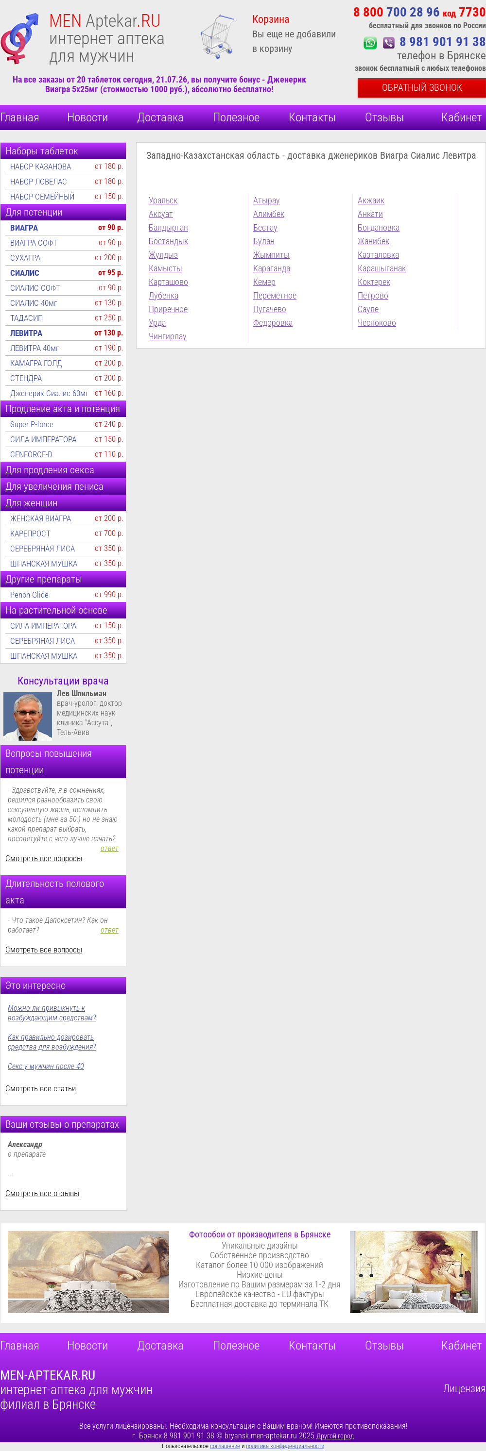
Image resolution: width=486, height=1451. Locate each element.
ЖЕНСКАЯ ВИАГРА (40, 518)
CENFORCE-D (31, 454)
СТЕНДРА (26, 378)
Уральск (163, 200)
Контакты (312, 117)
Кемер (264, 282)
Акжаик (371, 200)
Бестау (265, 227)
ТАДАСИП (26, 318)
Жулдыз (163, 255)
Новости (87, 117)
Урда (157, 322)
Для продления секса (49, 470)
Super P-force (31, 424)
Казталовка (378, 255)
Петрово (373, 295)
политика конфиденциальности (285, 1446)
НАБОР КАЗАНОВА (40, 166)
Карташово (168, 282)
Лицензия (464, 1389)
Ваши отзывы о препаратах (62, 1124)
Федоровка (273, 322)
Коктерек (374, 282)
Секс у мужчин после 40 (46, 1066)
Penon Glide (29, 595)
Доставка (160, 117)
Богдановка (378, 227)
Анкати (370, 214)
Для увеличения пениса (54, 486)
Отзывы (384, 117)
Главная (19, 117)
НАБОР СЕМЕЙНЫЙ (42, 196)
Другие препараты (43, 579)
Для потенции (33, 212)
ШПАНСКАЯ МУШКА (43, 563)
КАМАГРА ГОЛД (36, 363)
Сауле (368, 309)
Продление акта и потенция (62, 409)
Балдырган (168, 227)
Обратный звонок (422, 87)
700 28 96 (419, 12)
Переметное (274, 295)
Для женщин (31, 503)
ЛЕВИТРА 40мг (34, 348)
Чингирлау (168, 336)
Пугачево (269, 309)
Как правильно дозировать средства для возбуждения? (52, 1042)
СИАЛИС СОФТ (35, 288)
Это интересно (35, 985)
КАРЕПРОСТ (30, 533)
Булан (264, 241)
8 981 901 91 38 (442, 42)
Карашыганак (382, 268)
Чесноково (377, 322)
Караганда (271, 268)
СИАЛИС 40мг (33, 303)
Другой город (335, 1436)
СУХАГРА (25, 258)
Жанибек (373, 241)
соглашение (225, 1446)
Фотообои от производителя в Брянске (259, 1234)
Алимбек (268, 214)
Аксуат (161, 214)
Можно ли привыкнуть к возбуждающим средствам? (52, 1012)
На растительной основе (56, 610)
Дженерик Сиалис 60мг (49, 393)
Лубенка (163, 295)
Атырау (266, 200)
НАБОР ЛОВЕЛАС (38, 181)
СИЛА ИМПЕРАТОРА (43, 439)
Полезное (236, 117)
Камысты (165, 268)
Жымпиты (271, 255)
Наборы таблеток (41, 151)
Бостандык (168, 241)
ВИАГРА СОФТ (33, 243)
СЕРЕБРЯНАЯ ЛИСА (42, 548)
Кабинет (461, 117)
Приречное (168, 309)
